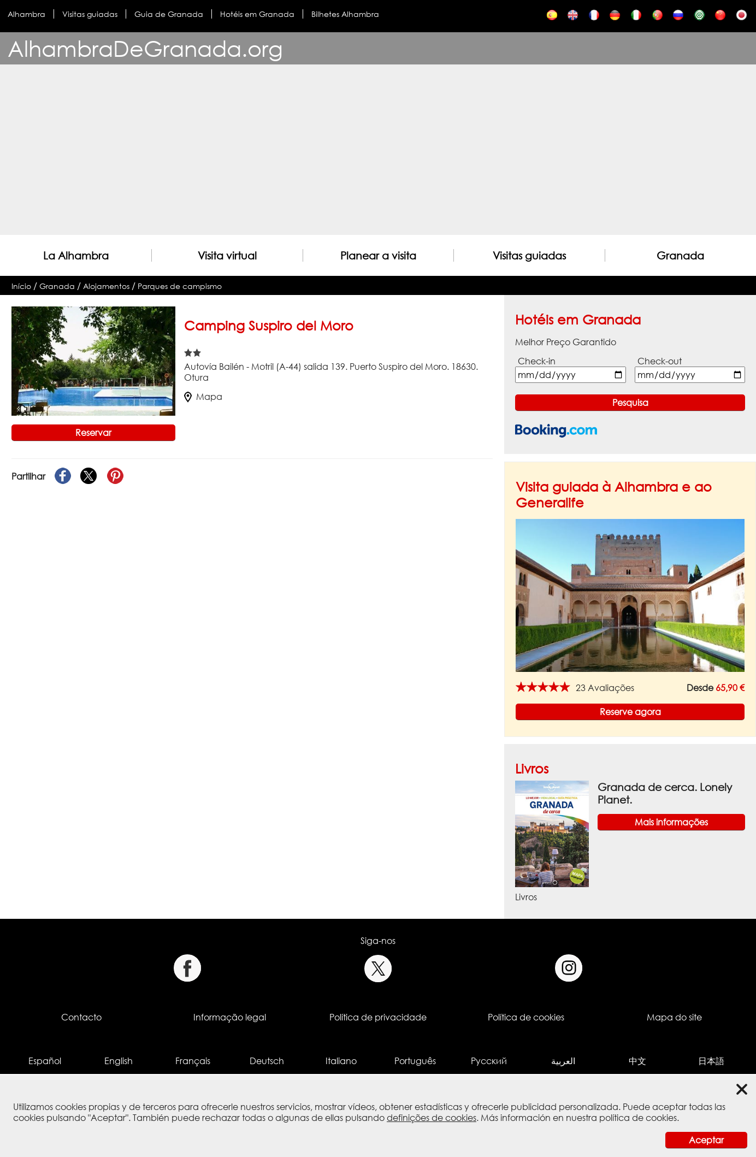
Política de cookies (526, 1017)
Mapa (203, 396)
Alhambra (26, 14)
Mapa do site (674, 1017)
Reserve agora (630, 711)
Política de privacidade (378, 1017)
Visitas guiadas (89, 14)
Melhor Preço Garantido (565, 342)
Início (21, 286)
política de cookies (638, 1117)
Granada (680, 255)
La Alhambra (76, 255)
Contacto (81, 1017)
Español (44, 1060)
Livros (531, 768)
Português (415, 1060)
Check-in (537, 361)
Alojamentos (106, 286)
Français (192, 1060)
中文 (637, 1060)
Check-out (659, 361)
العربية (563, 1060)
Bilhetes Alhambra (345, 14)
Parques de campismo (180, 286)
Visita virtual (227, 255)
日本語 (711, 1060)
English (118, 1060)
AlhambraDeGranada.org (145, 48)
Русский (489, 1060)
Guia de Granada (168, 14)
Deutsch (267, 1060)
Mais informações (671, 822)
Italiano (341, 1060)
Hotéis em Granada (257, 14)
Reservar (93, 432)
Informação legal (229, 1017)
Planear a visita (378, 255)
